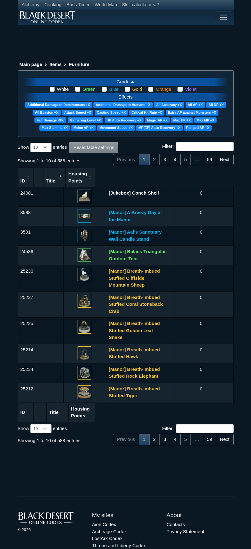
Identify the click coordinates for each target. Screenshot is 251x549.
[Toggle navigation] (223, 17)
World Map (106, 4)
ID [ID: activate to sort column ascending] (22, 180)
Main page (31, 64)
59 (209, 159)
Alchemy (31, 4)
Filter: (197, 146)
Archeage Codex (109, 511)
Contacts (176, 504)
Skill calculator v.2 (140, 4)
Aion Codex (104, 504)
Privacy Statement (185, 511)
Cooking (52, 4)
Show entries (42, 147)
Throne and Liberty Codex (119, 525)
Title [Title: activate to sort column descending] (71, 180)
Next (225, 159)
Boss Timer (78, 4)
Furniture (79, 64)
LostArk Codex (107, 518)
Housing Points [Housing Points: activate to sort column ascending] (216, 177)
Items (55, 64)
